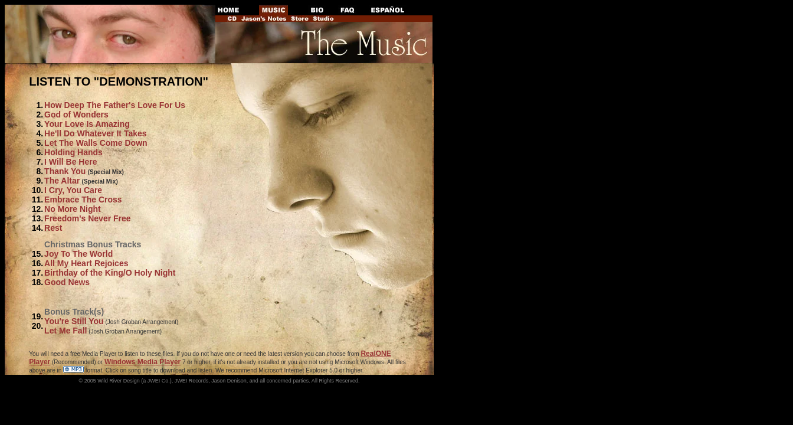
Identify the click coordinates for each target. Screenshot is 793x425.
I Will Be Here (70, 161)
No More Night (72, 209)
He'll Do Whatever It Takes (95, 133)
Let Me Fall (65, 330)
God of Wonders (76, 114)
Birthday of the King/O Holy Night (109, 272)
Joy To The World (78, 254)
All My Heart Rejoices (86, 263)
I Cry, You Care (73, 190)
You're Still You (74, 321)
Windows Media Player (142, 362)
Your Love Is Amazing (87, 124)
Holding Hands (73, 152)
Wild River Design (118, 381)
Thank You (65, 171)
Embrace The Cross (83, 199)
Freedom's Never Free (87, 218)
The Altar (62, 180)
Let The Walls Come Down (96, 143)
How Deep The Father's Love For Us (114, 105)
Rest (53, 228)
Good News (67, 282)
